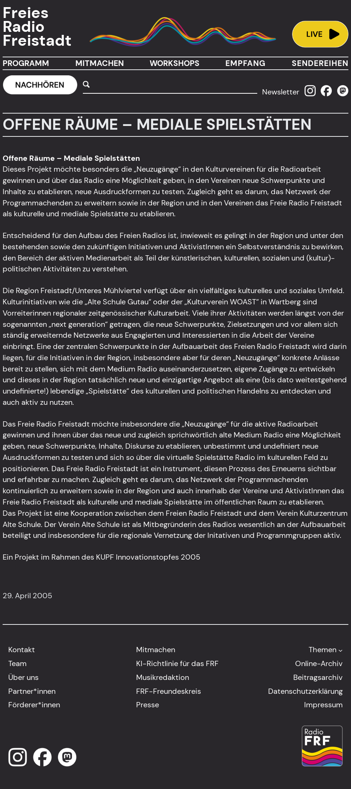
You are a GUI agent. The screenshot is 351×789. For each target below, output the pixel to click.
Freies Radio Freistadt (37, 27)
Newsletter (280, 92)
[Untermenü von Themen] (340, 650)
